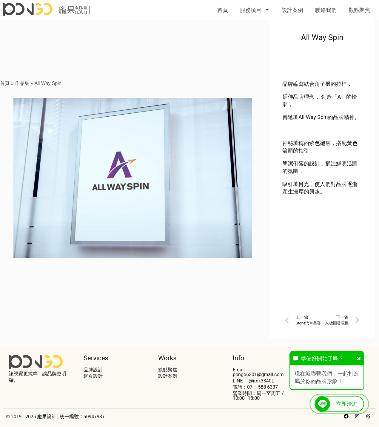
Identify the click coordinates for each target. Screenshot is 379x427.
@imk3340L (261, 381)
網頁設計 (93, 376)
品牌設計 (93, 370)
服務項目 (255, 10)
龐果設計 (75, 10)
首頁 (222, 10)
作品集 (22, 83)
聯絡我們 (326, 10)
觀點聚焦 (359, 10)
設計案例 (292, 10)
